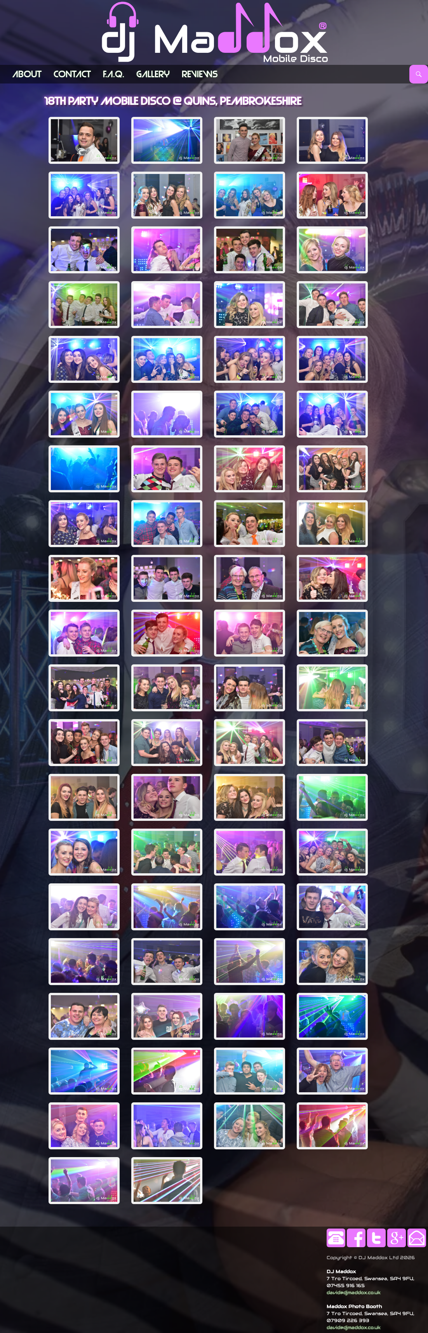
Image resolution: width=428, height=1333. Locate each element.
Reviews (200, 74)
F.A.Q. (113, 74)
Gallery (153, 74)
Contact (72, 74)
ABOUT (27, 74)
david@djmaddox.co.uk (354, 1292)
